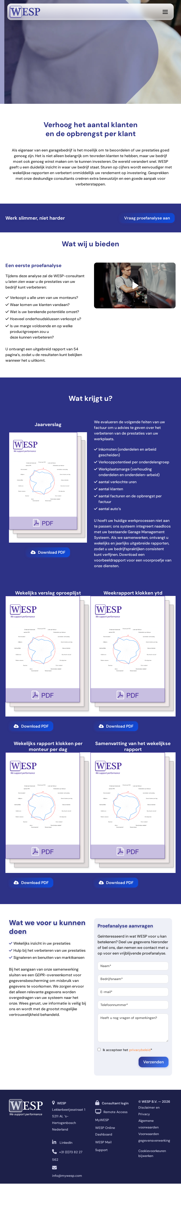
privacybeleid (140, 1050)
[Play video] (135, 285)
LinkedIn (66, 1142)
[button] (165, 12)
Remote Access (115, 1112)
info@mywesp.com (67, 1175)
